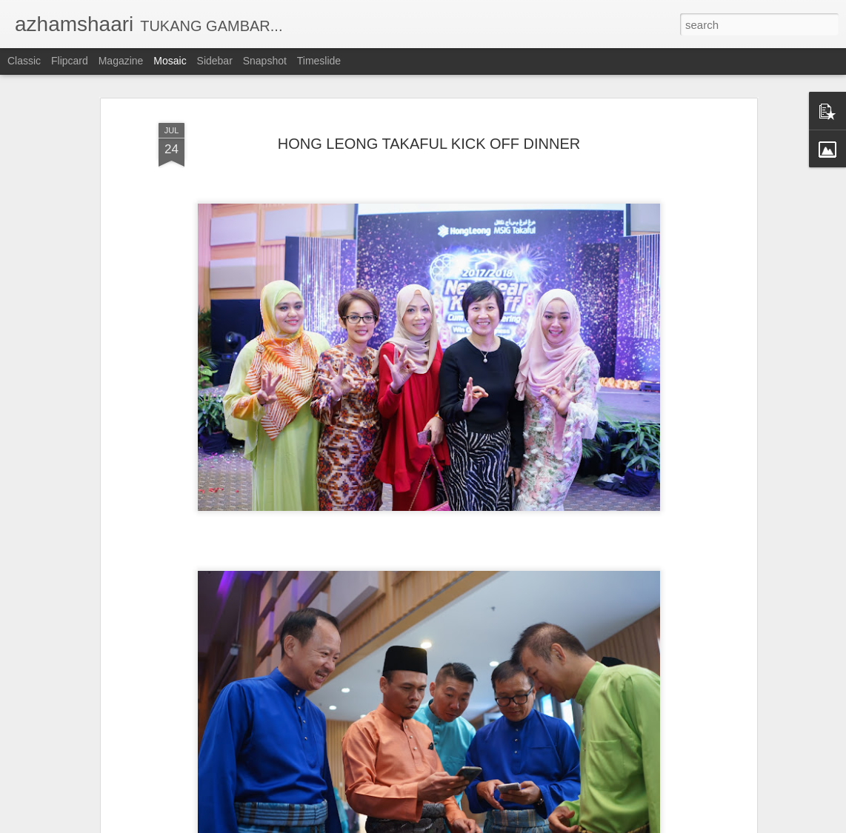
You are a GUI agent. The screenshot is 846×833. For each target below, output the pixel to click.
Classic (24, 61)
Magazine (121, 61)
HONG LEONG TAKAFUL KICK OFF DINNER (429, 144)
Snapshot (265, 61)
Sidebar (215, 61)
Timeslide (319, 61)
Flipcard (69, 61)
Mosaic (169, 61)
